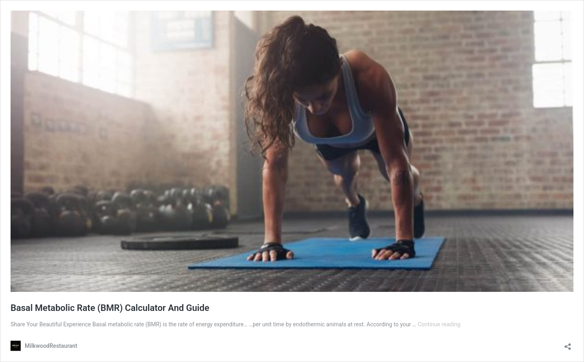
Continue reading (439, 324)
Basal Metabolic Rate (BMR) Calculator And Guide (110, 308)
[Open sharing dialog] (567, 344)
